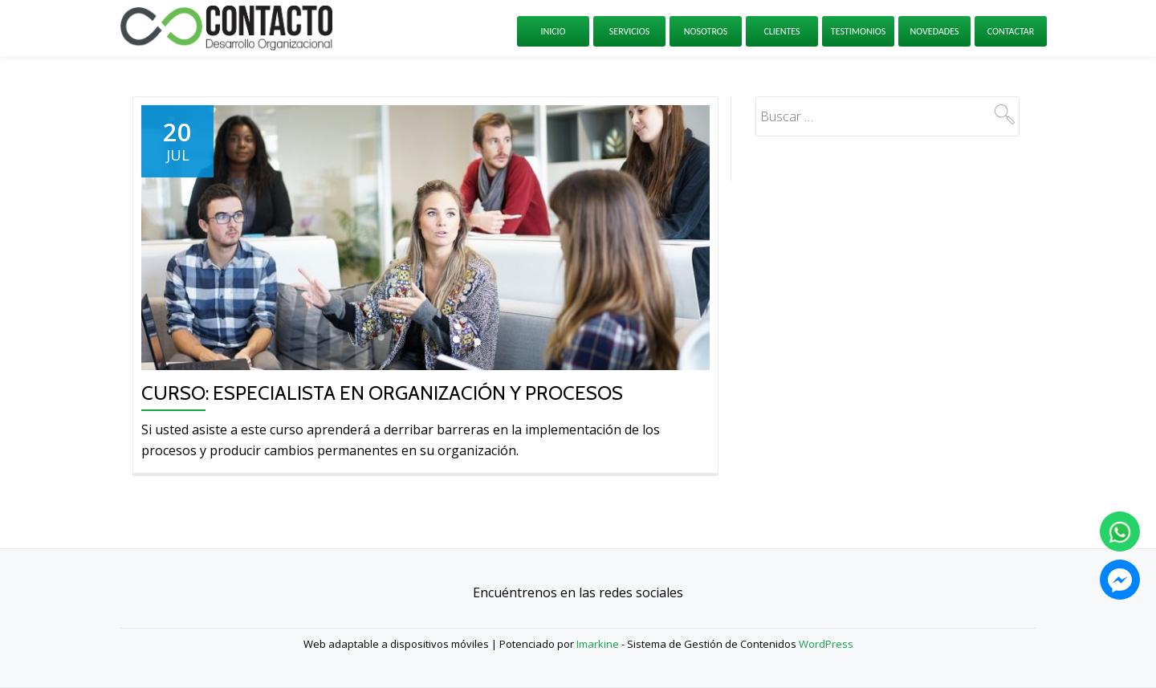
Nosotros (706, 31)
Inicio (552, 31)
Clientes (781, 31)
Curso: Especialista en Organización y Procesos (382, 393)
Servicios (629, 31)
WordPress (826, 644)
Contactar (1011, 31)
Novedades (934, 31)
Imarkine (597, 644)
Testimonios (858, 31)
